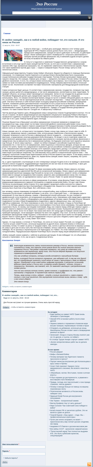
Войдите (5, 286)
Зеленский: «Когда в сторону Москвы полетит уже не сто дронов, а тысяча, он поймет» (69, 336)
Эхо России (46, 4)
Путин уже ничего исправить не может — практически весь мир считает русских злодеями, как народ (69, 422)
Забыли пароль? (11, 458)
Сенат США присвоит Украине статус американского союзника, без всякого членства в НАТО (69, 368)
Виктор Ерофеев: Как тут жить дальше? (66, 403)
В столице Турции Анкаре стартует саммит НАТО (69, 339)
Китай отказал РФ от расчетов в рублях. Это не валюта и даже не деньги (68, 411)
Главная (6, 33)
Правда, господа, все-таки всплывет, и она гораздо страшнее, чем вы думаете (70, 383)
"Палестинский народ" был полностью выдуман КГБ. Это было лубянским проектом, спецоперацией (69, 433)
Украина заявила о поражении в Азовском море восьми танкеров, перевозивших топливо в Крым (69, 325)
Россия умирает (56, 352)
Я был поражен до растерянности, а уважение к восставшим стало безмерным (69, 379)
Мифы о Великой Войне (59, 354)
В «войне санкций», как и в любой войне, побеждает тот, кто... (30, 295)
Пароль (6, 451)
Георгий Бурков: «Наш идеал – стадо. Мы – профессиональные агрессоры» (67, 416)
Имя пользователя (10, 444)
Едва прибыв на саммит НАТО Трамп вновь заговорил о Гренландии (67, 315)
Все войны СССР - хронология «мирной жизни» (69, 429)
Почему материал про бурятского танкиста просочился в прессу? (67, 358)
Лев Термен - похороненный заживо (64, 401)
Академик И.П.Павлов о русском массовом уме (68, 426)
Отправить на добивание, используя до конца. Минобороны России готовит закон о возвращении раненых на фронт (70, 330)
